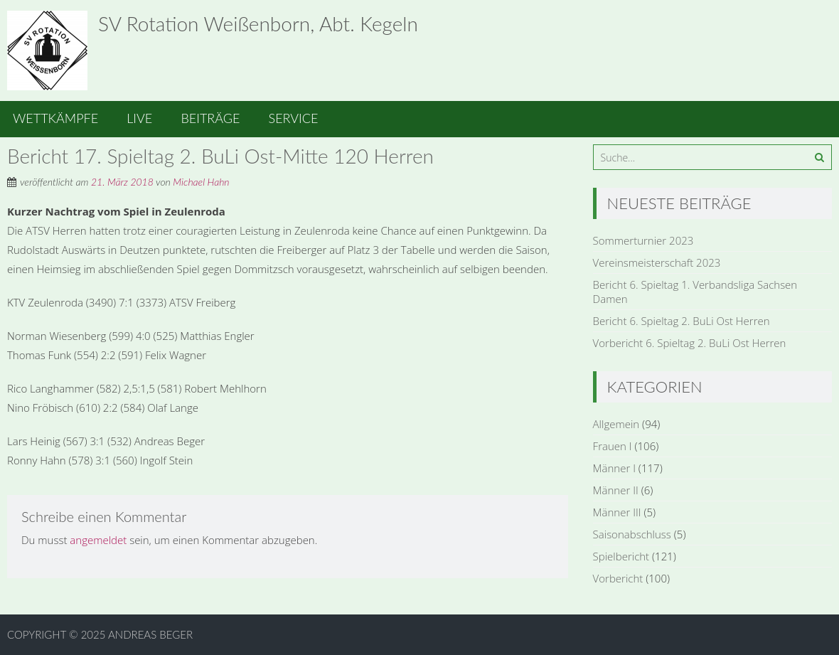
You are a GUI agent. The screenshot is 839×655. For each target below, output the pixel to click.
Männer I (614, 468)
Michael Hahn (201, 182)
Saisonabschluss (632, 534)
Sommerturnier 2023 (643, 240)
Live (139, 118)
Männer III (617, 512)
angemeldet (98, 540)
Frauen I (612, 446)
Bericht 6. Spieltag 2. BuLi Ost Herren (681, 321)
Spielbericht (621, 556)
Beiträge (210, 118)
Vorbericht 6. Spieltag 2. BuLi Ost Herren (689, 343)
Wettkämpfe (55, 118)
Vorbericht (618, 578)
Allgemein (616, 424)
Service (294, 118)
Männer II (615, 490)
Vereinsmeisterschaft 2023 (657, 262)
